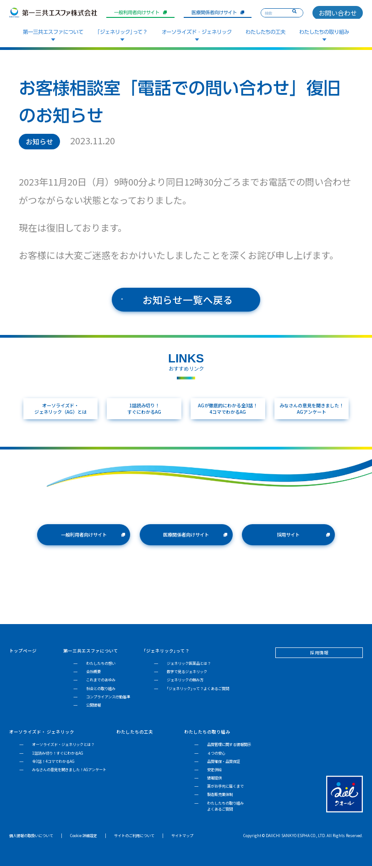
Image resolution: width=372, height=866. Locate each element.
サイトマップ (182, 835)
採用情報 (319, 652)
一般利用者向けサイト (140, 12)
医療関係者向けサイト (217, 12)
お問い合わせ (337, 12)
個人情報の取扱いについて (31, 835)
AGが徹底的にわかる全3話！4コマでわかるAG (227, 408)
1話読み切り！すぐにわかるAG (144, 408)
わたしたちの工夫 (265, 31)
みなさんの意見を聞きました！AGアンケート (311, 408)
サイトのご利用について (134, 835)
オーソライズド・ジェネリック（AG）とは (60, 408)
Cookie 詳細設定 (83, 835)
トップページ (23, 650)
